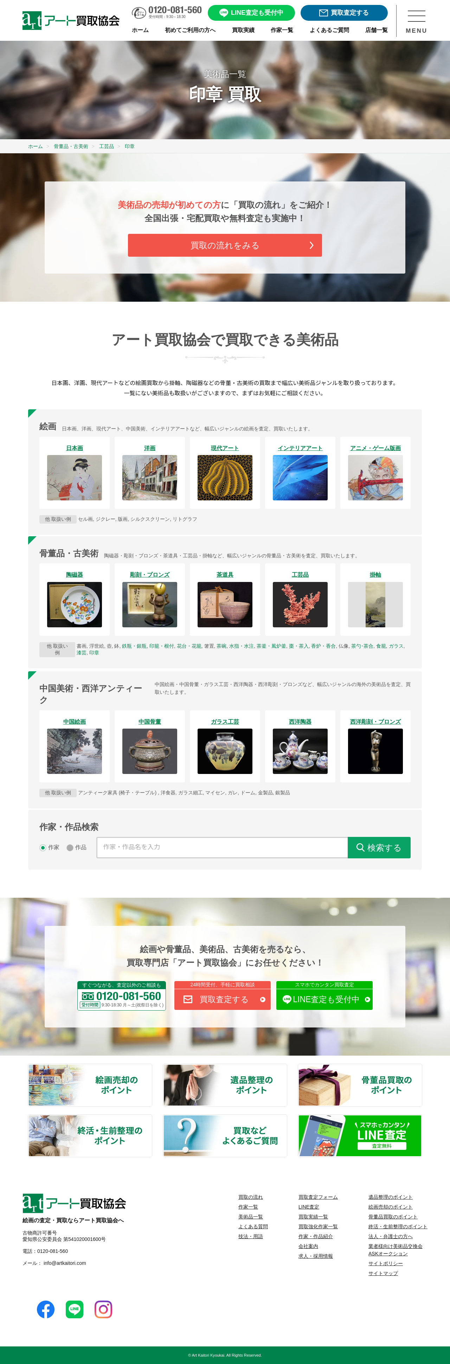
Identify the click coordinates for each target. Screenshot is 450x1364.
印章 (94, 652)
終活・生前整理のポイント (151, 1118)
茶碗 (221, 646)
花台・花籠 (189, 646)
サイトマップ (383, 1273)
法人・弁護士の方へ (390, 1236)
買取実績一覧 (313, 1216)
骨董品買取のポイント (421, 1068)
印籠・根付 (161, 646)
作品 (80, 847)
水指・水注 (241, 646)
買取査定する (232, 999)
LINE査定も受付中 (331, 999)
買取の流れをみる (225, 245)
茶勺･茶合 (362, 646)
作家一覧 (248, 1207)
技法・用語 (250, 1236)
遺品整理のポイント (286, 1068)
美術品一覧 (250, 1216)
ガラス (396, 646)
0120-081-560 (52, 1251)
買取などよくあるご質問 (286, 1118)
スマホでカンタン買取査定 (324, 984)
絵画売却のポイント (151, 1068)
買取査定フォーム (318, 1197)
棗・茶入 (299, 646)
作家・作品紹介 (315, 1236)
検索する (384, 847)
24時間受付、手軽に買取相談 (223, 984)
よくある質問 (253, 1226)
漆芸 (81, 652)
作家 (53, 847)
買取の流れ (250, 1197)
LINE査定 (308, 1207)
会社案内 (308, 1246)
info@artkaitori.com (64, 1263)
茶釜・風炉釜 (271, 646)
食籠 (381, 646)
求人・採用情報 (315, 1256)
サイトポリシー (385, 1263)
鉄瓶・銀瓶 (134, 646)
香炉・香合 (323, 646)
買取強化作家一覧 (318, 1226)
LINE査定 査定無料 (421, 1118)
